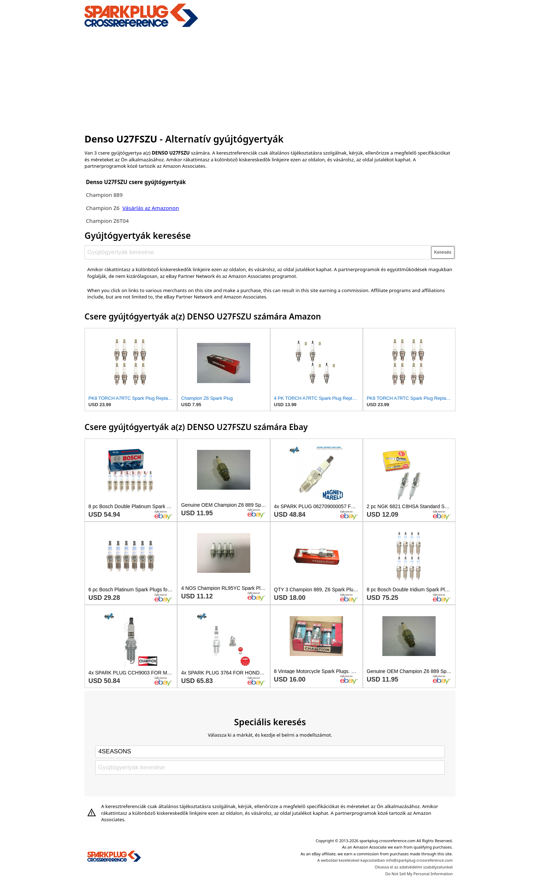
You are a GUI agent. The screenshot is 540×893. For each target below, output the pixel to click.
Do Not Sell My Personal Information (419, 873)
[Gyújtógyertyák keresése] (258, 252)
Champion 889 (104, 194)
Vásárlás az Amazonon (150, 207)
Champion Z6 (103, 207)
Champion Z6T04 (107, 220)
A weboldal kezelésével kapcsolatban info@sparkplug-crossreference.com (385, 860)
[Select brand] (269, 752)
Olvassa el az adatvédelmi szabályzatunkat (414, 867)
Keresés (443, 252)
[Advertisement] (270, 79)
